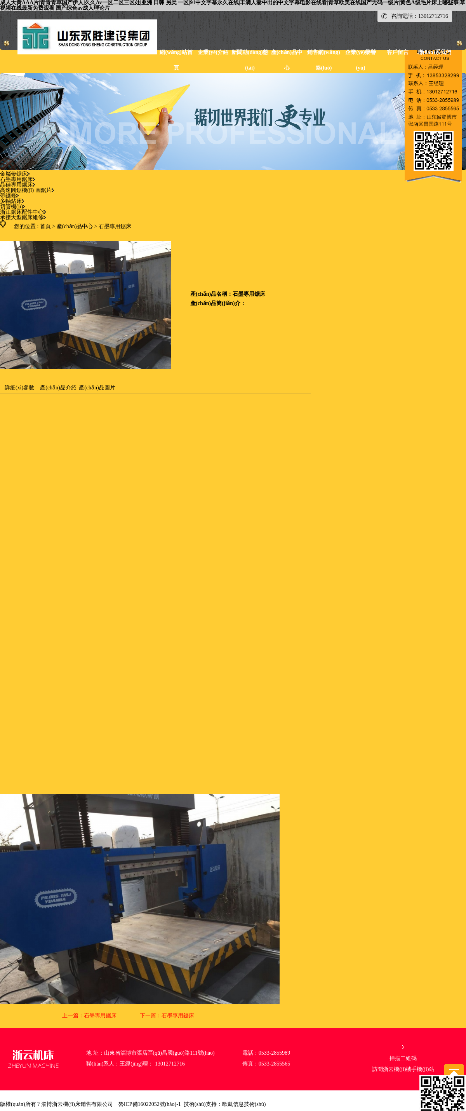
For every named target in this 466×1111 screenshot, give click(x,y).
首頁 (45, 226)
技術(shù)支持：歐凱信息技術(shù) (225, 1104)
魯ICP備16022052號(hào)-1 (149, 1104)
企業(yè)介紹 (213, 52)
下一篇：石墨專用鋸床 (167, 1016)
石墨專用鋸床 (115, 226)
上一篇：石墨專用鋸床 (89, 1016)
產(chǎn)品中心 (75, 226)
